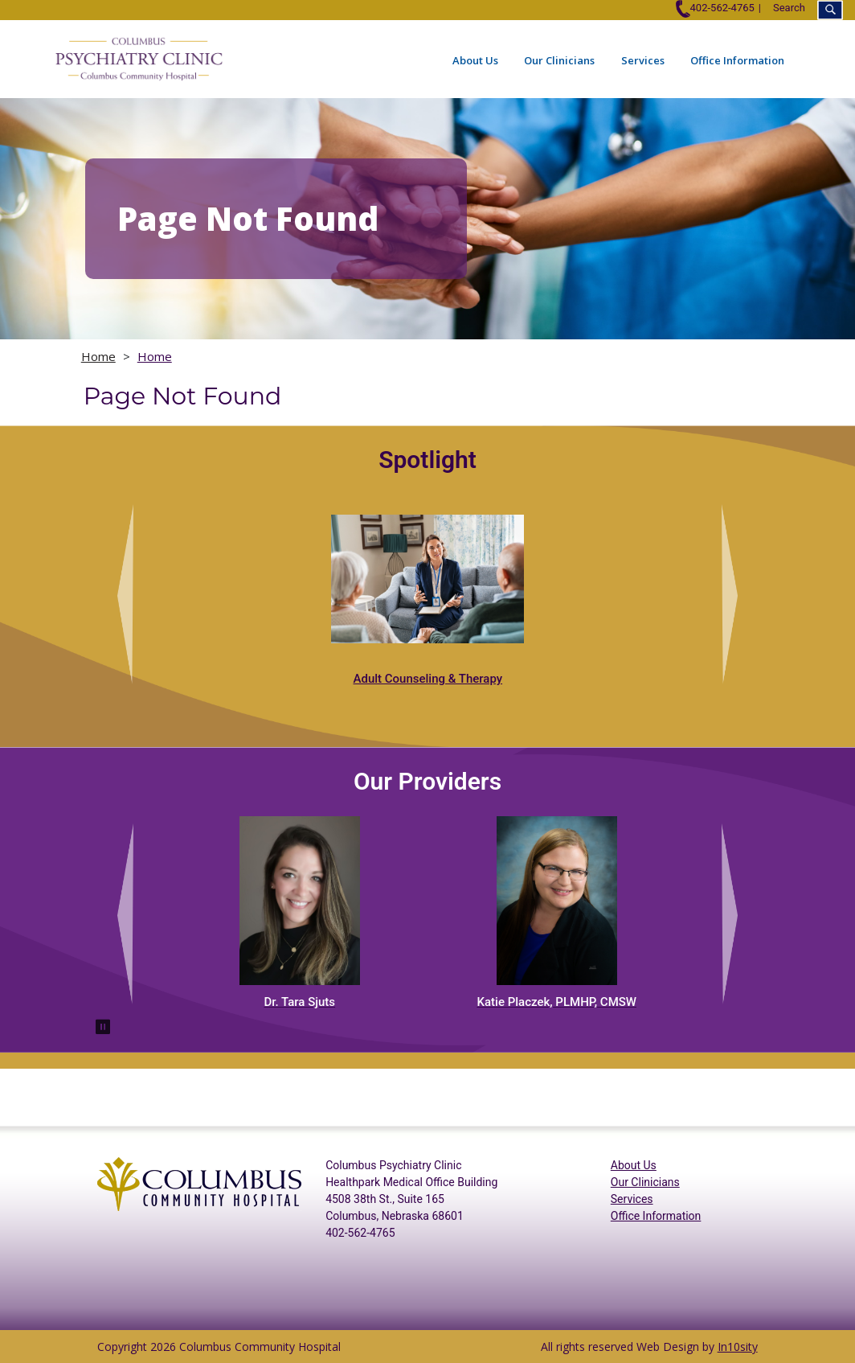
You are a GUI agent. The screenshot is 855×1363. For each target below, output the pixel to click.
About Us (475, 60)
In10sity (738, 1346)
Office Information (737, 60)
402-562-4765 (715, 8)
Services (643, 60)
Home (98, 356)
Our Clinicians (559, 60)
